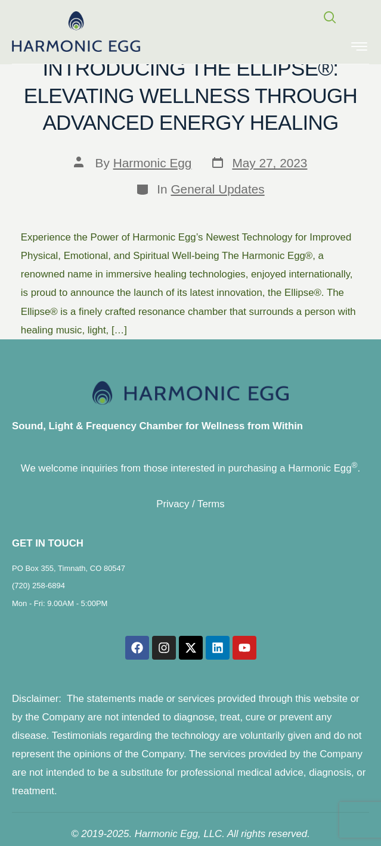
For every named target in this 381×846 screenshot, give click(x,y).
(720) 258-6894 (38, 585)
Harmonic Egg (152, 163)
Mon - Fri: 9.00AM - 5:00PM (59, 603)
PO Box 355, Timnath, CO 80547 (68, 568)
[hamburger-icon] (359, 48)
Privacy (172, 504)
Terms (211, 504)
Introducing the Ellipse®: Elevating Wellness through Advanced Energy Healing (190, 95)
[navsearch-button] (324, 18)
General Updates (217, 189)
